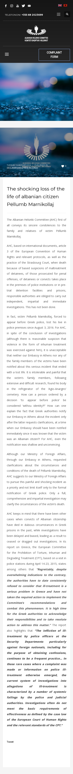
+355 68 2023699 (32, 14)
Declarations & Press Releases (22, 168)
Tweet (10, 741)
